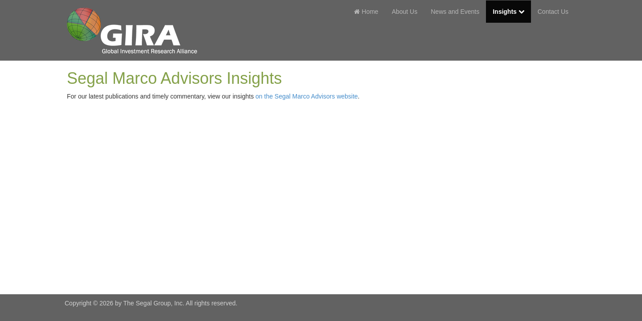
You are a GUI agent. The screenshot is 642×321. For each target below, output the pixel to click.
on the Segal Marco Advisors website (306, 96)
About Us (405, 11)
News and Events (455, 11)
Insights (508, 11)
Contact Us (553, 11)
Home (366, 11)
